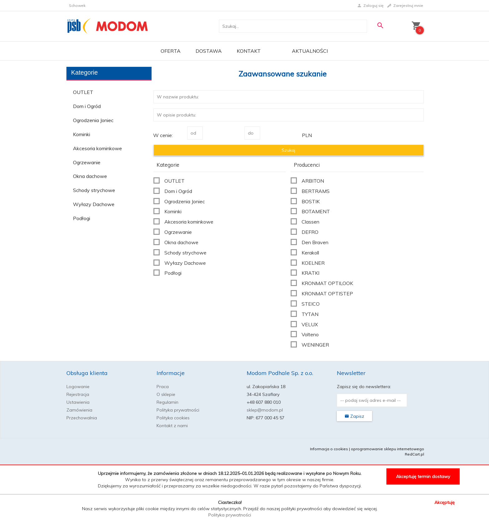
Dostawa (209, 51)
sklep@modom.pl (265, 410)
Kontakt (249, 51)
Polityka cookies (173, 418)
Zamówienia (79, 410)
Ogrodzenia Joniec (93, 120)
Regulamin (167, 402)
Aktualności (310, 51)
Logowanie (78, 386)
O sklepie (166, 394)
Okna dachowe (90, 176)
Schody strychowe (94, 190)
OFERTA (171, 51)
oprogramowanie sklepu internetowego (387, 449)
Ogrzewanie (86, 162)
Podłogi (81, 218)
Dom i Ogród (87, 106)
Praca (163, 386)
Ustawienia (78, 402)
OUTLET (83, 92)
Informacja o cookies (329, 449)
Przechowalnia (81, 418)
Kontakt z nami (172, 425)
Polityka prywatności (178, 410)
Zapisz (354, 416)
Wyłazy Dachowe (93, 204)
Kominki (81, 134)
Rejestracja (77, 394)
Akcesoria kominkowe (97, 148)
